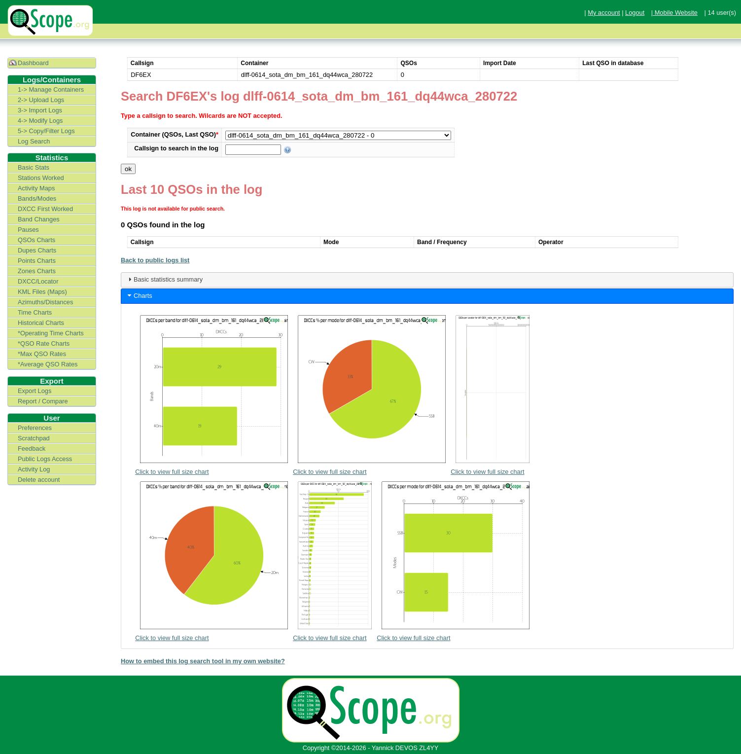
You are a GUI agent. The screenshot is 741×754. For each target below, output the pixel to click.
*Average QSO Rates (47, 364)
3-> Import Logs (40, 110)
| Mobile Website (674, 12)
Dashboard (33, 63)
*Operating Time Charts (51, 333)
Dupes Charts (37, 250)
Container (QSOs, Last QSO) (174, 134)
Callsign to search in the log (176, 148)
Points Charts (37, 260)
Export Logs (34, 391)
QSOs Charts (36, 240)
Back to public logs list (155, 260)
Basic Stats (33, 167)
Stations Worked (41, 177)
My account (604, 12)
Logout (634, 12)
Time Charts (35, 312)
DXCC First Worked (45, 209)
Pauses (28, 229)
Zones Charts (37, 271)
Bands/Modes (37, 198)
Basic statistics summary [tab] (164, 279)
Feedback (31, 448)
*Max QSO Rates (42, 354)
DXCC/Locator (38, 281)
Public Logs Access (45, 459)
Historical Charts (41, 322)
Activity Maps (36, 188)
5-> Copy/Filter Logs (46, 131)
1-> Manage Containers (51, 89)
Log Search (34, 141)
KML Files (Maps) (42, 291)
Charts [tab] (139, 295)
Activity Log (34, 469)
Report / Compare (43, 401)
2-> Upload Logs (41, 100)
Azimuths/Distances (45, 302)
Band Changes (39, 219)
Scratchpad (34, 438)
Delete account (39, 479)
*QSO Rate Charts (44, 343)
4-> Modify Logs (40, 120)
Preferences (35, 427)
